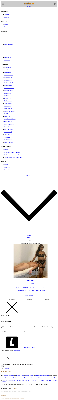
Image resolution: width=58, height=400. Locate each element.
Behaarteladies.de (8, 75)
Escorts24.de (7, 93)
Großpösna (24, 380)
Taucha (7, 380)
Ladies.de (6, 149)
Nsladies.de (7, 116)
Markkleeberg (12, 380)
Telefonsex (7, 60)
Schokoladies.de (8, 132)
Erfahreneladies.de (8, 90)
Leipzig (7, 377)
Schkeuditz (37, 380)
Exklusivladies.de (8, 95)
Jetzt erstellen (17, 350)
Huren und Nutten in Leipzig (42, 375)
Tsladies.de (7, 137)
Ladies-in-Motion (20, 44)
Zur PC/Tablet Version (6, 371)
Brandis (42, 380)
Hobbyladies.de (8, 101)
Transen (22, 375)
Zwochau (26, 377)
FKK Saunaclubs (12, 152)
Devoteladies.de (8, 85)
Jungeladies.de (7, 103)
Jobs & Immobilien (13, 157)
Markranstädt (31, 380)
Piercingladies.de (8, 126)
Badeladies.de (7, 72)
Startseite (6, 14)
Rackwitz (12, 377)
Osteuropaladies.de (9, 124)
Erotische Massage (29, 375)
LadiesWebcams (20, 57)
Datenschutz (7, 169)
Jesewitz (21, 377)
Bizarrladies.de (8, 77)
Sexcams (29, 299)
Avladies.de (7, 69)
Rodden (31, 377)
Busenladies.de (8, 80)
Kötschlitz (3, 381)
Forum (6, 24)
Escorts (18, 375)
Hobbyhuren (13, 154)
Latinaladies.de (8, 108)
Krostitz (17, 377)
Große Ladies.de (5, 373)
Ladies (2, 385)
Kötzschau (46, 377)
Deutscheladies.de (8, 82)
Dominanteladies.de (9, 88)
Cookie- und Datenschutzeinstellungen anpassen (12, 398)
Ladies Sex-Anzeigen (9, 375)
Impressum (7, 167)
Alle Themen (11, 299)
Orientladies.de (8, 121)
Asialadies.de (7, 67)
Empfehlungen (7, 26)
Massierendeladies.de (9, 111)
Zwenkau (54, 380)
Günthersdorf (48, 380)
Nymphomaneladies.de (9, 119)
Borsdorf (19, 380)
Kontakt (6, 164)
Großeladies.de (8, 98)
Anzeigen (6, 17)
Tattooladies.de (8, 134)
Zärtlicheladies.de (8, 142)
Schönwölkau (52, 377)
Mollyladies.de (8, 113)
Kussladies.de (7, 106)
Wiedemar (40, 377)
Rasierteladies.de (8, 129)
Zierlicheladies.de (8, 139)
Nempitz (35, 377)
